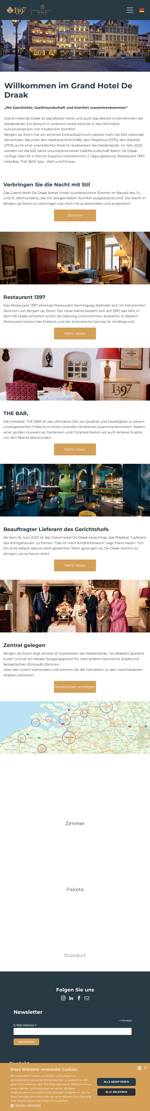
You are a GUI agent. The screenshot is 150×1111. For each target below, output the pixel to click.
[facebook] (79, 999)
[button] (52, 1105)
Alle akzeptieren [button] (116, 1082)
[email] (86, 999)
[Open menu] (130, 10)
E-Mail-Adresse (25, 1025)
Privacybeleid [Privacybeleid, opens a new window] (59, 1101)
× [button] (145, 1067)
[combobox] (139, 1068)
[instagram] (63, 999)
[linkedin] (71, 999)
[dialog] (75, 1087)
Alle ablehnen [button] (116, 1092)
